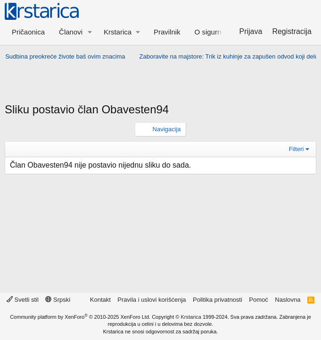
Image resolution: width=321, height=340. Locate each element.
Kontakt (100, 299)
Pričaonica (28, 32)
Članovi (70, 32)
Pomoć (258, 299)
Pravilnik (167, 32)
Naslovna (287, 299)
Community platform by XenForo (80, 317)
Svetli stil (23, 299)
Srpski (57, 299)
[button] (90, 32)
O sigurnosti (213, 32)
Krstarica (191, 317)
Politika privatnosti (217, 299)
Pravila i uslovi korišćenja (151, 299)
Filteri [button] (296, 149)
